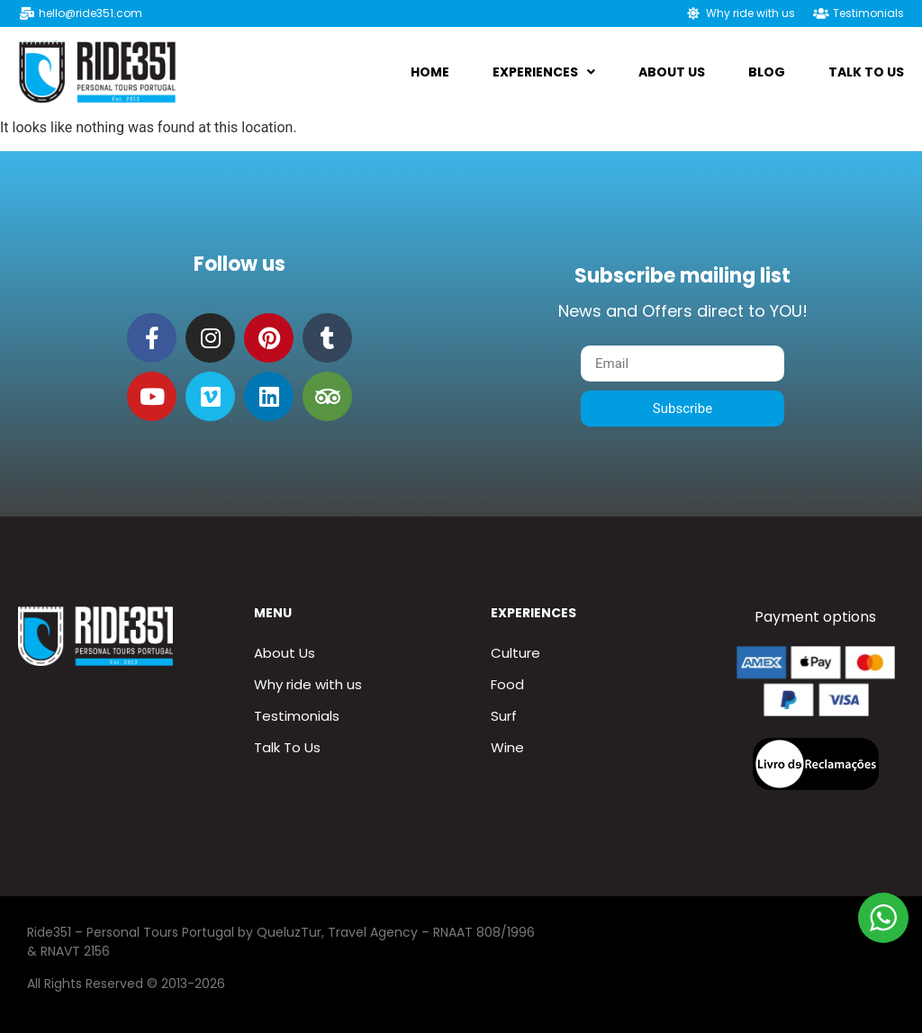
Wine (507, 747)
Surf (504, 715)
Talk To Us (866, 72)
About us (671, 72)
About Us (284, 652)
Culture (515, 652)
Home (430, 72)
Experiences (544, 72)
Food (507, 684)
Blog (766, 72)
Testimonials (296, 715)
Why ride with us (308, 684)
